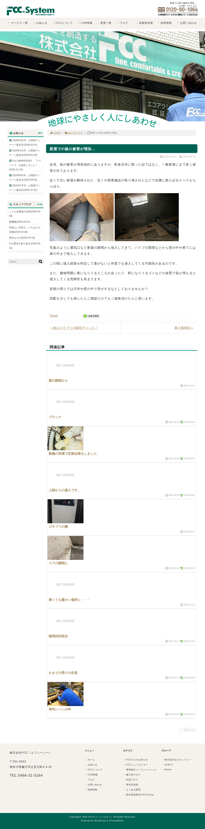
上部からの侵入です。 (65, 490)
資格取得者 (144, 22)
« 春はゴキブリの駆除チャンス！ (74, 328)
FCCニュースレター (135, 764)
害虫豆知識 (130, 784)
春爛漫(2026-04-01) (19, 221)
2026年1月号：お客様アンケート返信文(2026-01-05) (24, 152)
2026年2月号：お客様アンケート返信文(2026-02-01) (24, 142)
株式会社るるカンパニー (176, 759)
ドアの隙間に (58, 563)
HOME (55, 133)
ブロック (55, 417)
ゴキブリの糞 (58, 526)
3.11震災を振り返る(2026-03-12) (25, 245)
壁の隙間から (58, 380)
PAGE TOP (187, 730)
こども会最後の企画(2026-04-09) (25, 213)
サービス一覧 (18, 22)
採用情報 (164, 22)
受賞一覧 (104, 22)
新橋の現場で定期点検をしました (73, 453)
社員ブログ (130, 779)
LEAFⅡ (167, 764)
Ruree (167, 769)
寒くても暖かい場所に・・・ (69, 599)
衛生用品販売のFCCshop (138, 794)
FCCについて (62, 22)
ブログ (122, 22)
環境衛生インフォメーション (140, 769)
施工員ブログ (74, 133)
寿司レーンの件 (60, 709)
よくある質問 (132, 789)
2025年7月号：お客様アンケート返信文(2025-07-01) (24, 187)
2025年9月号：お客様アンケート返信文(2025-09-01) (24, 177)
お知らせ (40, 22)
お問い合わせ (187, 22)
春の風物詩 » (183, 328)
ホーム (90, 759)
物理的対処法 (58, 636)
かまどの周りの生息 (63, 672)
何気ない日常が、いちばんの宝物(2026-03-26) (24, 229)
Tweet (53, 315)
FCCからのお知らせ (135, 759)
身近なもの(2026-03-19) (22, 237)
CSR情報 (84, 22)
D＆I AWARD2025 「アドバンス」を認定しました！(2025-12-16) (25, 165)
